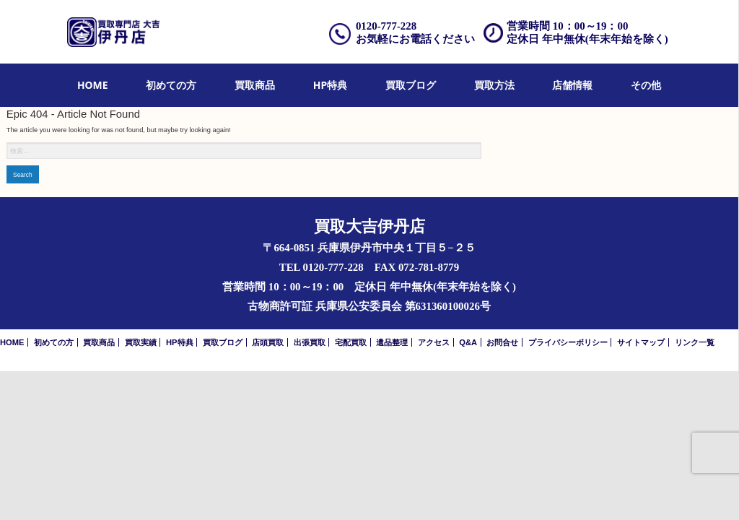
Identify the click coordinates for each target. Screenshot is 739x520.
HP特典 (330, 85)
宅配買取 (351, 342)
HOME (92, 85)
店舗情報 (572, 85)
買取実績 (141, 342)
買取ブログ (410, 85)
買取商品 (255, 85)
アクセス (434, 342)
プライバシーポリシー (568, 342)
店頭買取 (268, 342)
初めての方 (171, 85)
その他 (646, 85)
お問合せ (502, 342)
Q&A (468, 342)
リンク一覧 (694, 342)
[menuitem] (92, 85)
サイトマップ (641, 342)
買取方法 (494, 85)
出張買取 (309, 342)
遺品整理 (392, 342)
